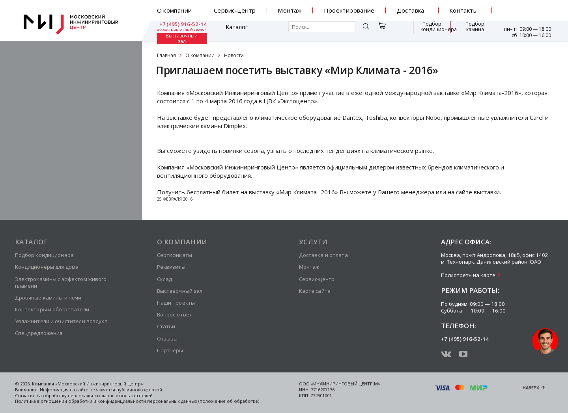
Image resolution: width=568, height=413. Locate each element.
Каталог (180, 31)
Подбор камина (431, 30)
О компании (174, 10)
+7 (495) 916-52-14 (526, 7)
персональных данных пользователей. (111, 395)
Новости (234, 55)
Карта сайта (315, 290)
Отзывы (167, 338)
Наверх (531, 388)
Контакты (463, 10)
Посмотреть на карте (468, 275)
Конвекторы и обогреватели (52, 309)
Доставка (410, 10)
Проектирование (349, 10)
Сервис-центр (235, 10)
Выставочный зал (471, 31)
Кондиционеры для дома (47, 266)
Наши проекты (176, 302)
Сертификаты (174, 255)
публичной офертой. (139, 390)
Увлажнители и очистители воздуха (61, 321)
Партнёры (170, 350)
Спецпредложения (39, 333)
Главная (166, 55)
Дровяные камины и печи (48, 297)
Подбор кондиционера (388, 30)
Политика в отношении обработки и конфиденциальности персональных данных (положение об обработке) (137, 401)
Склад (164, 279)
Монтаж (289, 10)
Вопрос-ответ (174, 314)
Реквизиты (171, 266)
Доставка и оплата (323, 255)
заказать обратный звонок (526, 13)
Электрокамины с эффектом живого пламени (61, 282)
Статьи (166, 326)
